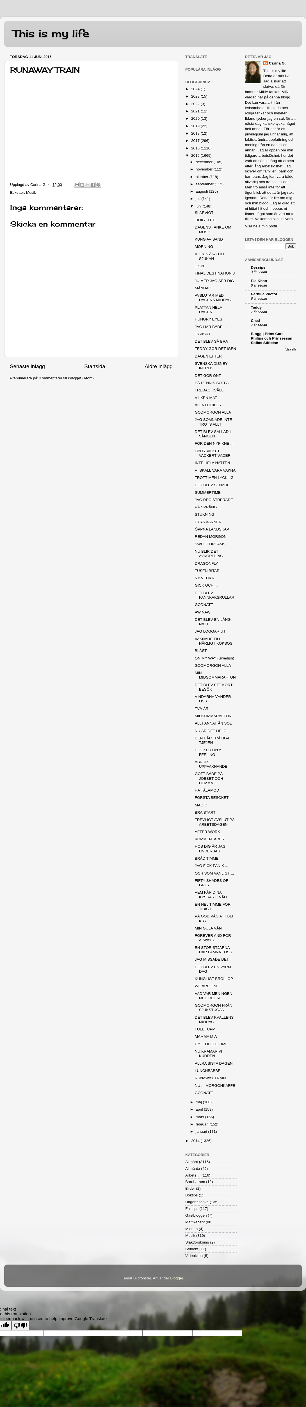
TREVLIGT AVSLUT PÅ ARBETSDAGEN (215, 822)
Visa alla (291, 349)
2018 (196, 133)
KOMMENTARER (210, 839)
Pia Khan (259, 281)
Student (191, 1249)
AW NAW (203, 612)
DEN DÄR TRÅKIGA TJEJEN (212, 740)
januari (202, 1131)
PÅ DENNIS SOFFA (212, 383)
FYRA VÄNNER (208, 522)
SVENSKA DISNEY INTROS (211, 365)
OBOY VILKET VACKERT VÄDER (213, 453)
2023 (196, 96)
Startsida (94, 366)
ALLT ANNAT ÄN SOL (213, 723)
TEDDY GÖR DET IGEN (215, 349)
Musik (31, 192)
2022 (196, 104)
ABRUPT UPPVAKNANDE (211, 764)
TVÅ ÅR (202, 709)
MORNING (204, 247)
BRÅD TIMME (207, 858)
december (205, 162)
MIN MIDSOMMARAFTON (215, 675)
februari (203, 1124)
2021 (196, 111)
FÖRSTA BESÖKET (212, 797)
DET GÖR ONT (208, 375)
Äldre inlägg (159, 366)
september (205, 184)
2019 (196, 126)
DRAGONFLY (206, 563)
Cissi (255, 321)
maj (199, 1102)
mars (200, 1117)
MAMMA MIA (206, 1036)
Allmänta (192, 1168)
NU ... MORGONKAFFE (215, 1085)
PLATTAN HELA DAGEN (208, 309)
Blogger (176, 1278)
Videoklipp (194, 1256)
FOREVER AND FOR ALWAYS (213, 937)
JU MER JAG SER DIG (214, 281)
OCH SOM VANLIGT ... (214, 873)
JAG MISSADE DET (212, 959)
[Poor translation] (20, 1325)
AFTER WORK (207, 832)
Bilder (190, 1188)
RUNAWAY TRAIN (210, 1078)
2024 (196, 89)
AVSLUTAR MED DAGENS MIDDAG (213, 297)
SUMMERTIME (208, 492)
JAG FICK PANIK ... (211, 866)
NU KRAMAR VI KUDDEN (208, 1053)
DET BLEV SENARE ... (214, 485)
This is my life (51, 33)
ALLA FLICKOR (208, 405)
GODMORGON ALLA (213, 412)
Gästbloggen (196, 1215)
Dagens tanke (197, 1202)
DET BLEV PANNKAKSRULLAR (214, 595)
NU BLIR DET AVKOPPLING (209, 553)
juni (199, 206)
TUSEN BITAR (207, 571)
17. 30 (200, 266)
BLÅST (201, 651)
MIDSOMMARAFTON (213, 716)
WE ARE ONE (207, 986)
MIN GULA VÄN (208, 928)
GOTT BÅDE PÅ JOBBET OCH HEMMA (209, 778)
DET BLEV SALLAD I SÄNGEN (213, 434)
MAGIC (201, 805)
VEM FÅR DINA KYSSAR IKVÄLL (211, 894)
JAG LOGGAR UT (210, 631)
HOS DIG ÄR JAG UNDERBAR (210, 848)
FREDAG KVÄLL (209, 390)
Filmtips (191, 1209)
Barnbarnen (195, 1182)
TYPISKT (203, 334)
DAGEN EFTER (208, 356)
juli (198, 199)
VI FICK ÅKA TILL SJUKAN (210, 256)
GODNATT (204, 605)
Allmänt (191, 1162)
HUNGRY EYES (208, 319)
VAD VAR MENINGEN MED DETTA (213, 995)
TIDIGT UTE (205, 220)
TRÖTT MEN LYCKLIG (214, 478)
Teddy (256, 307)
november (205, 169)
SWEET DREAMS (210, 544)
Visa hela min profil (261, 226)
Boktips (191, 1195)
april (200, 1109)
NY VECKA (204, 578)
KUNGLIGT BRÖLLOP (214, 979)
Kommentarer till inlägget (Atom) (66, 378)
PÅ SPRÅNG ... (208, 507)
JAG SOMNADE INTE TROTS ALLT (213, 422)
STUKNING (204, 514)
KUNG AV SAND (209, 239)
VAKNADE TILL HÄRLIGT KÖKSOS (213, 641)
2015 (196, 155)
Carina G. (277, 63)
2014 (196, 1141)
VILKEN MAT (206, 398)
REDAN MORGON (211, 536)
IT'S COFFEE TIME (211, 1044)
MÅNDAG (203, 288)
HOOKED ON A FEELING (208, 752)
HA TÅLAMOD (207, 790)
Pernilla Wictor (264, 294)
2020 (196, 118)
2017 (196, 141)
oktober (202, 177)
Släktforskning (197, 1242)
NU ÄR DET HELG (211, 731)
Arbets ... (192, 1175)
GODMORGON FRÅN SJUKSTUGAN (213, 1007)
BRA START (205, 812)
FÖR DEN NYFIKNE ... (214, 443)
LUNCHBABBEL (209, 1071)
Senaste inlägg (27, 366)
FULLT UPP (205, 1029)
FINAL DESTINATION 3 (215, 273)
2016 (196, 148)
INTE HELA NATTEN (212, 463)
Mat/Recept (195, 1222)
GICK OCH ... (206, 585)
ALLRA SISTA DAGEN (214, 1063)
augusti (202, 191)
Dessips (258, 267)
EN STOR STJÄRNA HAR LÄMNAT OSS (213, 949)
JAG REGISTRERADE (214, 500)
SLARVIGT (204, 213)
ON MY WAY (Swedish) (214, 658)
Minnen (191, 1229)
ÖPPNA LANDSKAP (212, 529)
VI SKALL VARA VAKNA (215, 470)
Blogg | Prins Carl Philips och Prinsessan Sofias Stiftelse (272, 338)
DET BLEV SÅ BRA (211, 341)
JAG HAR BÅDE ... (211, 327)
